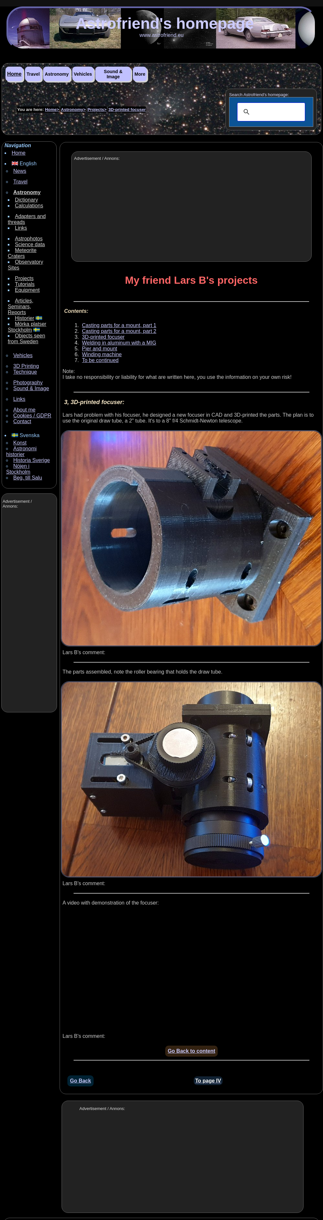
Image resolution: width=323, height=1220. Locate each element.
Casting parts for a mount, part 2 (119, 331)
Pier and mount (99, 348)
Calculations (29, 205)
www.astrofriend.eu (161, 35)
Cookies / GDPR (32, 415)
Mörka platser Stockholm (27, 327)
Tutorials (25, 284)
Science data (30, 244)
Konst (20, 442)
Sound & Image (113, 74)
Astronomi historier (21, 451)
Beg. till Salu (27, 477)
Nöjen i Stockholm (18, 469)
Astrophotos (28, 238)
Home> (52, 109)
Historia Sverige (31, 460)
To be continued (100, 360)
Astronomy (57, 74)
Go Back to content (191, 1051)
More (139, 74)
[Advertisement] (28, 611)
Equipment (27, 290)
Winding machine (102, 354)
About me (24, 409)
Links (21, 228)
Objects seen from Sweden (26, 338)
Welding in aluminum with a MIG (119, 343)
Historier (24, 318)
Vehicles (83, 74)
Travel (33, 74)
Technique (25, 372)
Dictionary (26, 200)
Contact (22, 421)
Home (14, 74)
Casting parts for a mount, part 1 (119, 325)
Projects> (97, 109)
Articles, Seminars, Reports (20, 306)
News (19, 171)
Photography (28, 382)
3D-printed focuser (127, 109)
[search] (270, 112)
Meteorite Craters (22, 253)
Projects (24, 278)
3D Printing (26, 366)
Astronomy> (73, 109)
